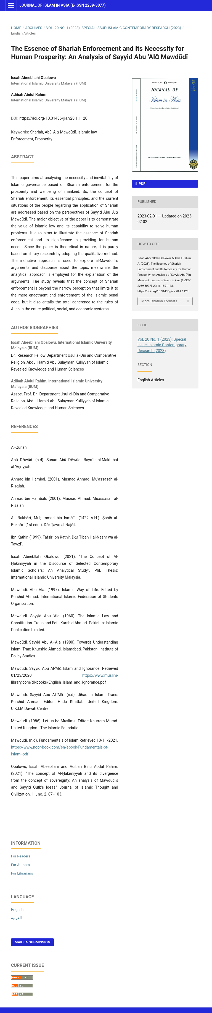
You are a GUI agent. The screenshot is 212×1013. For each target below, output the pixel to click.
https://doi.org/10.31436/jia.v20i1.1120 (53, 118)
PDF (141, 184)
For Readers (20, 856)
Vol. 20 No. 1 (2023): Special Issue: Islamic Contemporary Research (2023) (113, 28)
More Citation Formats (159, 301)
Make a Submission (32, 942)
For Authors (20, 865)
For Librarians (22, 873)
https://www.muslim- (100, 675)
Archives (33, 28)
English (17, 909)
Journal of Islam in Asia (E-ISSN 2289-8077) (62, 5)
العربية (16, 917)
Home (16, 28)
